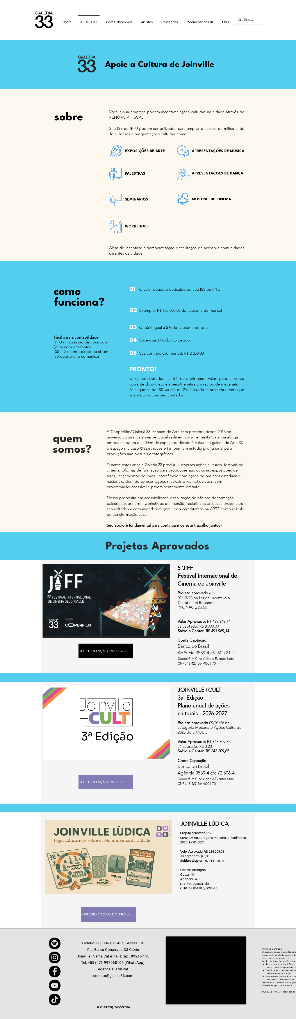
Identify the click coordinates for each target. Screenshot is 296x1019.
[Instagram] (55, 957)
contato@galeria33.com (113, 975)
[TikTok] (55, 999)
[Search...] (249, 20)
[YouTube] (55, 985)
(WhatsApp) (134, 962)
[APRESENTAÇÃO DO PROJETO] (105, 651)
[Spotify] (55, 943)
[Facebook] (55, 971)
